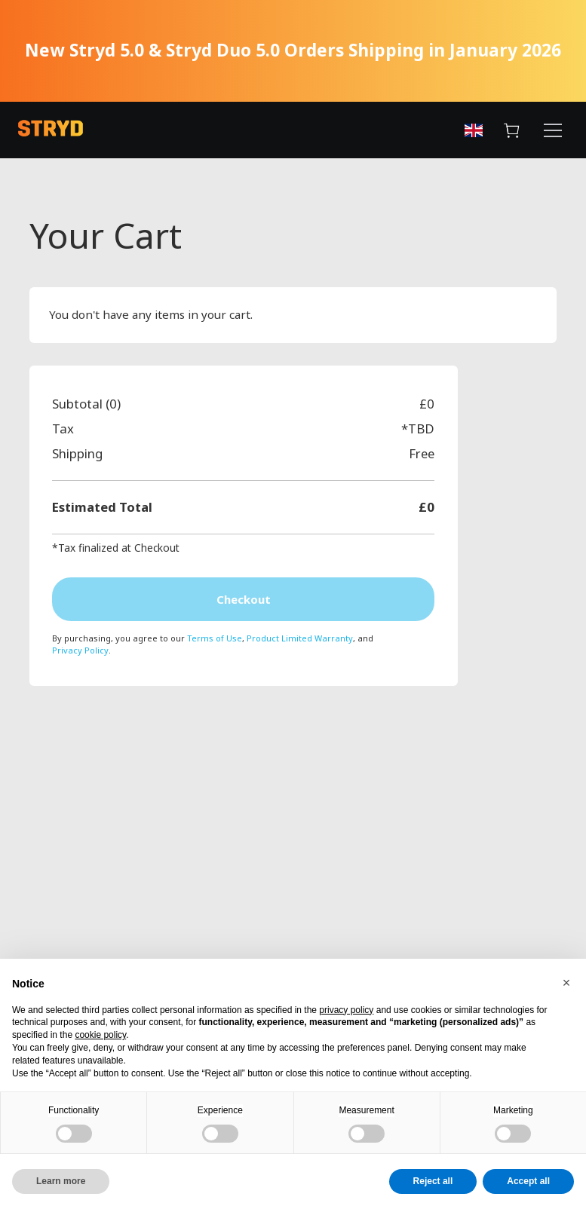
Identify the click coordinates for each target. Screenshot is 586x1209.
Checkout (244, 600)
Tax (63, 428)
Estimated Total (102, 507)
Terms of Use (214, 639)
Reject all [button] (433, 1181)
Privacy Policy (80, 651)
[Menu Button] (553, 133)
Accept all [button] (528, 1181)
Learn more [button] (60, 1181)
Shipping (77, 453)
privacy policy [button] (346, 1010)
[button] (566, 983)
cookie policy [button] (100, 1035)
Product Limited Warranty (300, 639)
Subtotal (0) (86, 403)
